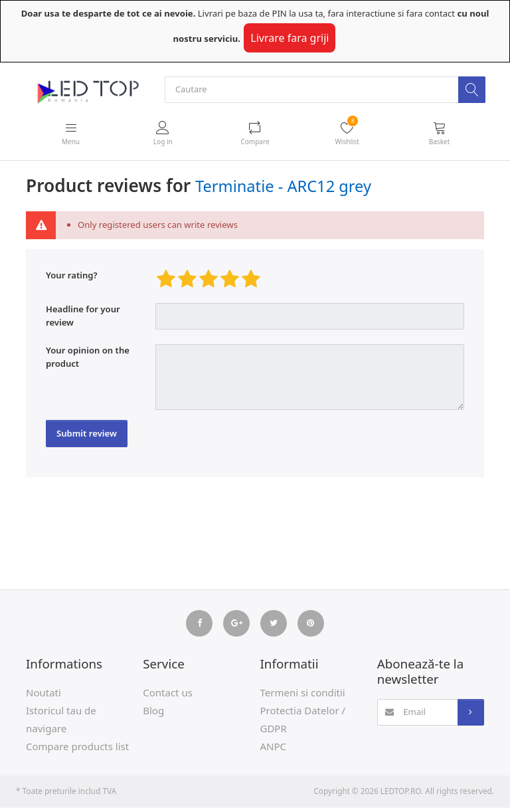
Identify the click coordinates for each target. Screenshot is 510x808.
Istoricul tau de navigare (61, 720)
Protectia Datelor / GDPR (303, 720)
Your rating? (72, 276)
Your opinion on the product (87, 357)
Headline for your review (83, 316)
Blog (153, 711)
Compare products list (77, 747)
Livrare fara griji (289, 38)
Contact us (168, 693)
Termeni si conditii (302, 693)
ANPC (273, 747)
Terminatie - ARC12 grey (283, 186)
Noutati (43, 693)
